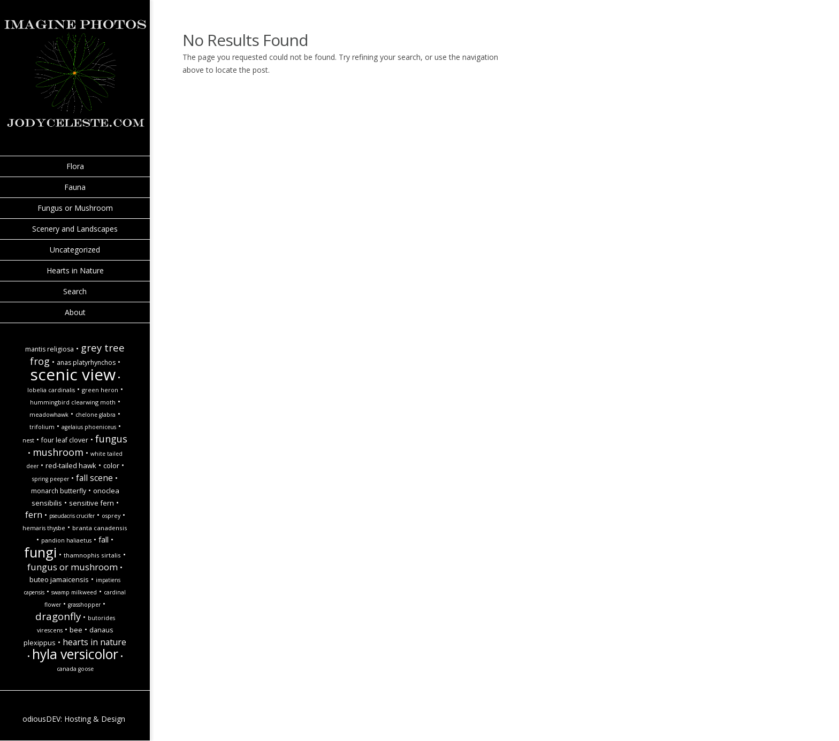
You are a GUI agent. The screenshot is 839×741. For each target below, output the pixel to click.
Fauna (75, 187)
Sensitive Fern (91, 503)
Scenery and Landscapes (75, 229)
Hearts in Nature (75, 270)
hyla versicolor (75, 654)
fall (103, 539)
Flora (75, 166)
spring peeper (50, 479)
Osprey (111, 516)
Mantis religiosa (49, 349)
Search (75, 291)
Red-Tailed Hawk (70, 465)
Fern (33, 514)
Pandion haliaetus (66, 540)
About (75, 312)
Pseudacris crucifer (72, 516)
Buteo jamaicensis (59, 579)
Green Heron (100, 390)
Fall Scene (94, 478)
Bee (76, 630)
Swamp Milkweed (74, 592)
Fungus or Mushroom (75, 208)
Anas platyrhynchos (86, 362)
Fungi (40, 552)
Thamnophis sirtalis (92, 555)
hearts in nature (94, 642)
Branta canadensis (99, 528)
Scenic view (73, 374)
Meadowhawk (48, 414)
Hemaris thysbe (43, 528)
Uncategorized (75, 250)
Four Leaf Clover (64, 440)
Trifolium (42, 427)
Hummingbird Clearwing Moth (73, 402)
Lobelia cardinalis (51, 390)
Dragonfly (58, 616)
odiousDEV (41, 719)
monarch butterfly (58, 490)
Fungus (111, 438)
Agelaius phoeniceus (89, 427)
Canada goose (75, 669)
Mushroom (58, 452)
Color (111, 465)
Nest (28, 440)
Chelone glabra (95, 414)
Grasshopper (84, 604)
